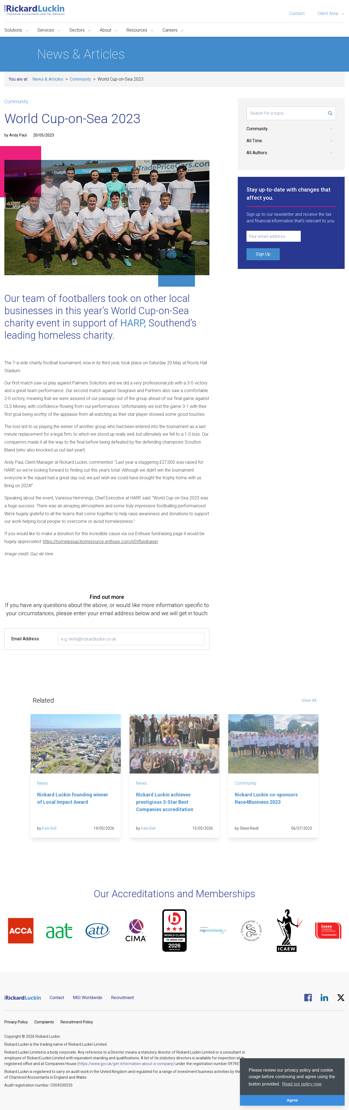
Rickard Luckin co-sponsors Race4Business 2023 (266, 798)
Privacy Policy (16, 1022)
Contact (297, 13)
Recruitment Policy (77, 1022)
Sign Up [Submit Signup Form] (263, 254)
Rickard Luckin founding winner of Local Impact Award (72, 798)
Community (80, 79)
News (42, 783)
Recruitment (122, 997)
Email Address (25, 638)
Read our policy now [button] (301, 1084)
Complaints (44, 1022)
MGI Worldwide (87, 997)
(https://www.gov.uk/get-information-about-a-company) (125, 1064)
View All (309, 700)
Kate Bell (49, 828)
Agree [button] (292, 1100)
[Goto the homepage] (34, 10)
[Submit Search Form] (330, 113)
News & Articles (47, 79)
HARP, (133, 323)
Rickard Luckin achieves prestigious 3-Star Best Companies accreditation (164, 802)
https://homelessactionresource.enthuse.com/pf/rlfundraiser (100, 541)
